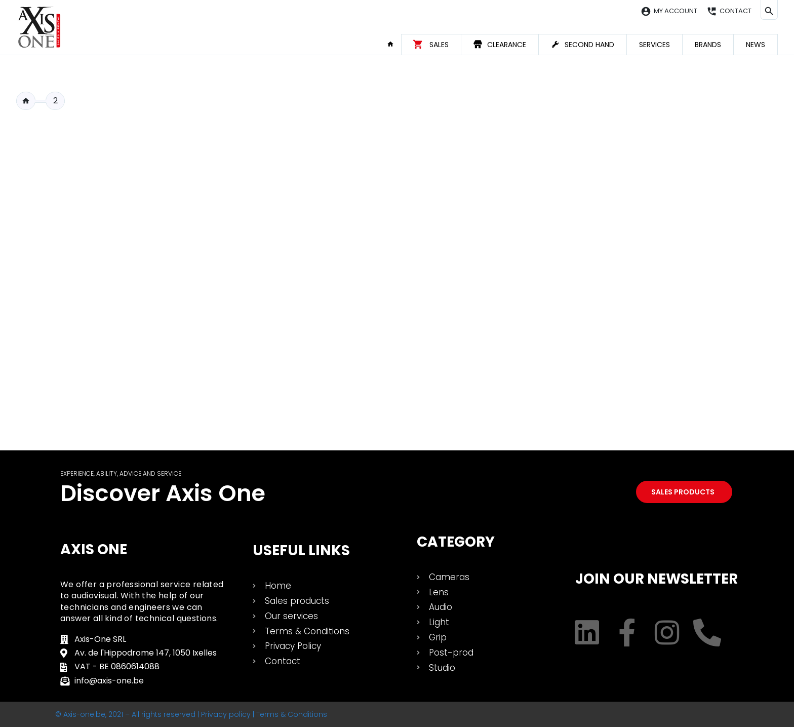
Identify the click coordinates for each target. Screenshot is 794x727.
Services (654, 45)
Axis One (93, 549)
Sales (439, 45)
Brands (708, 45)
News (755, 45)
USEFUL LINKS (301, 550)
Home (394, 44)
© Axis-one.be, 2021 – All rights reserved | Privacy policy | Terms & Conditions (191, 714)
